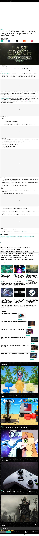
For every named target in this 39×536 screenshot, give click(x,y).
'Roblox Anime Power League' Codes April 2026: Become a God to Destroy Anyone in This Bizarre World (19, 278)
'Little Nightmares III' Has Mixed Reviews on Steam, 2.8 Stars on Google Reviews (14, 324)
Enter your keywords (37, 0)
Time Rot (28, 101)
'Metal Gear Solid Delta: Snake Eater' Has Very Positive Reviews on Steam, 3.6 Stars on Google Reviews (15, 348)
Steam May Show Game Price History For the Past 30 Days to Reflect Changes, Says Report (32, 300)
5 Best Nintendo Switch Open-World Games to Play (9, 316)
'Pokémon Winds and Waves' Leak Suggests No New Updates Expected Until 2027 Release (15, 247)
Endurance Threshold (4, 98)
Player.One (10, 1)
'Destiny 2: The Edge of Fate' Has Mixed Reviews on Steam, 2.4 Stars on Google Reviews (15, 356)
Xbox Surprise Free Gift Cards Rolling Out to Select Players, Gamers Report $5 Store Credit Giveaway (16, 255)
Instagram (24, 535)
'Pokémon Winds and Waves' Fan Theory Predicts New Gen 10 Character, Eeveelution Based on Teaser (16, 259)
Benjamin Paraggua (4, 38)
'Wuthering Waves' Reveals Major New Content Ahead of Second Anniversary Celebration (6, 300)
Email (2, 41)
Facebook (9, 41)
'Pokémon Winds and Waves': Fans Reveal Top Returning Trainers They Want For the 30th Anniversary (17, 251)
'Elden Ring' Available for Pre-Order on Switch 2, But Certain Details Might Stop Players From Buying (16, 253)
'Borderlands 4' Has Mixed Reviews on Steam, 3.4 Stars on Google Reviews (13, 332)
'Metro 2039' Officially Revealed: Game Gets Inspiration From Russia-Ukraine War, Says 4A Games (19, 524)
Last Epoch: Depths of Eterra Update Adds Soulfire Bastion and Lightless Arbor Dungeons (17, 236)
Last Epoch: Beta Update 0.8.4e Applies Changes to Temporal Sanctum (13, 237)
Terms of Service (15, 531)
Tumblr (34, 535)
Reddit (24, 41)
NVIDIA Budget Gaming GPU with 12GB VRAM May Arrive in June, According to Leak (13, 257)
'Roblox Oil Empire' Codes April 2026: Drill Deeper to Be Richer (10, 249)
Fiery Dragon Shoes (6, 73)
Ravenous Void (7, 91)
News (1, 29)
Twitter (17, 41)
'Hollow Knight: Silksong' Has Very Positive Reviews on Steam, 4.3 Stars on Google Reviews (15, 340)
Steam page (24, 231)
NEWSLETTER (4, 528)
